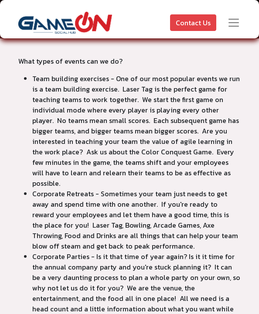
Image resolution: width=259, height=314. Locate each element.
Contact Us (193, 22)
